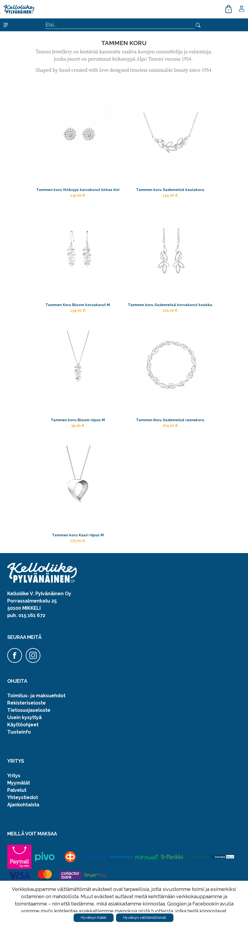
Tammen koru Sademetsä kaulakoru (170, 191)
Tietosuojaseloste (28, 746)
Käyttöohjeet (23, 761)
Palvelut (16, 826)
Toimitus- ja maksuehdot (36, 732)
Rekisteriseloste (26, 739)
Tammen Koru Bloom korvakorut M (77, 317)
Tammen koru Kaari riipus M (78, 569)
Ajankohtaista (23, 841)
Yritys (13, 812)
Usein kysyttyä (24, 754)
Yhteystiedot (22, 834)
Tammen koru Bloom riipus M (78, 443)
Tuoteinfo (19, 768)
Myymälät (18, 819)
